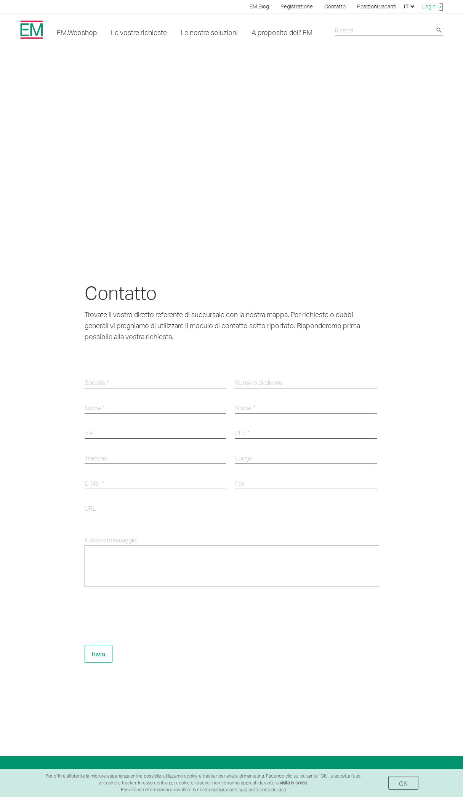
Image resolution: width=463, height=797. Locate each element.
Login (432, 6)
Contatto (335, 6)
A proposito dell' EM (282, 32)
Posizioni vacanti (376, 6)
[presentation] (142, 616)
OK (403, 783)
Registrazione (296, 6)
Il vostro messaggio (110, 540)
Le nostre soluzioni (209, 32)
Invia (98, 654)
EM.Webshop (77, 32)
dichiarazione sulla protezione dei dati (248, 789)
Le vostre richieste (139, 32)
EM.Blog (259, 6)
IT (409, 6)
